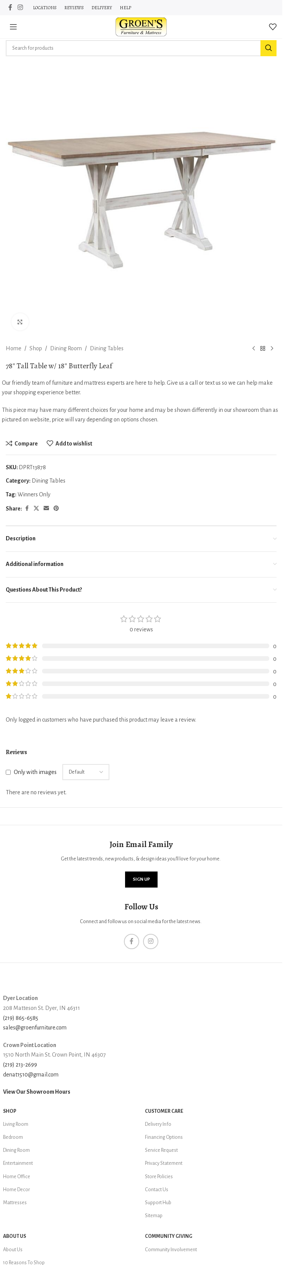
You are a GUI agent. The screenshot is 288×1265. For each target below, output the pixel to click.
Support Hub (158, 1202)
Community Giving (168, 1236)
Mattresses (15, 1202)
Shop (35, 348)
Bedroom (13, 1137)
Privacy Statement (163, 1163)
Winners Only (34, 494)
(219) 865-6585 (20, 1018)
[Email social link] (46, 508)
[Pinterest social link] (56, 508)
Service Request (161, 1150)
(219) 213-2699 (20, 1065)
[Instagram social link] (20, 7)
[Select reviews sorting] (85, 772)
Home (13, 348)
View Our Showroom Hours (36, 1092)
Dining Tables (107, 348)
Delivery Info (158, 1124)
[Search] (141, 48)
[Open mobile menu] (13, 26)
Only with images (35, 772)
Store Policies (159, 1176)
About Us (14, 1236)
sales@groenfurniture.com (35, 1027)
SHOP (9, 1111)
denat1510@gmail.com (31, 1075)
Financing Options (164, 1137)
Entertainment (18, 1163)
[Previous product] (253, 348)
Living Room (15, 1124)
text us (213, 383)
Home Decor (16, 1189)
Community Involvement (171, 1249)
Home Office (16, 1176)
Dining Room (66, 348)
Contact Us (156, 1189)
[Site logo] (141, 26)
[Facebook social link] (10, 7)
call (193, 383)
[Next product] (272, 348)
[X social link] (36, 508)
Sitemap (154, 1215)
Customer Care (164, 1111)
